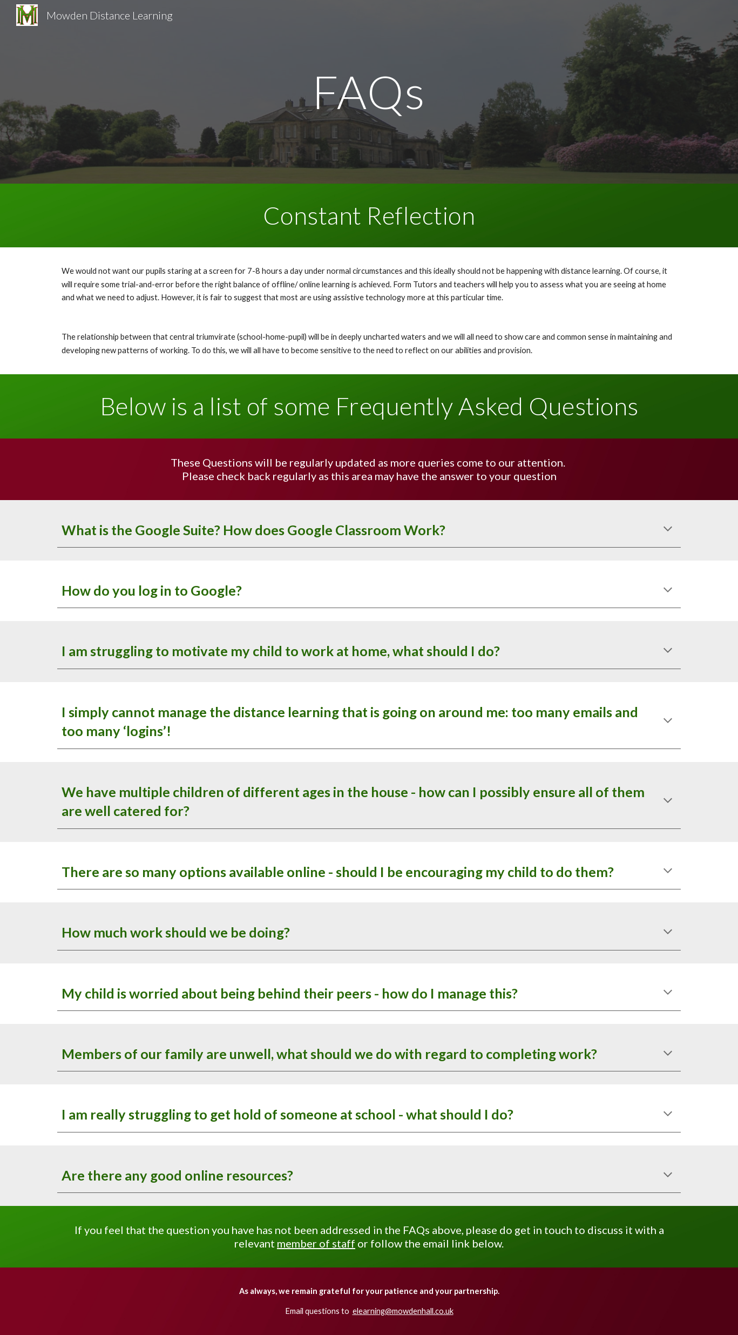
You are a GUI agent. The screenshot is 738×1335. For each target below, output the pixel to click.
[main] (369, 91)
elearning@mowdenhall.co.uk (403, 1311)
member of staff (316, 1243)
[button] (668, 530)
